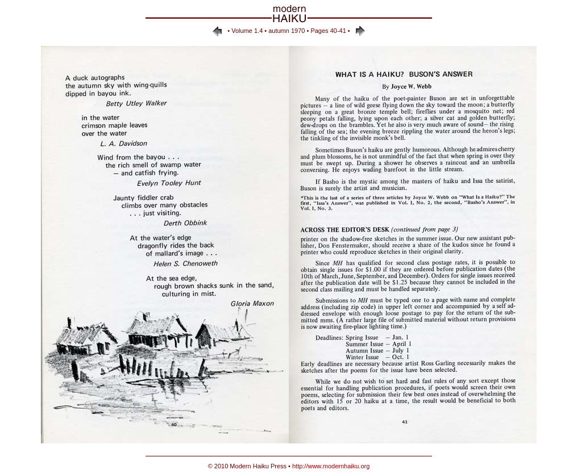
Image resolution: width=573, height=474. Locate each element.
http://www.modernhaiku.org (330, 466)
